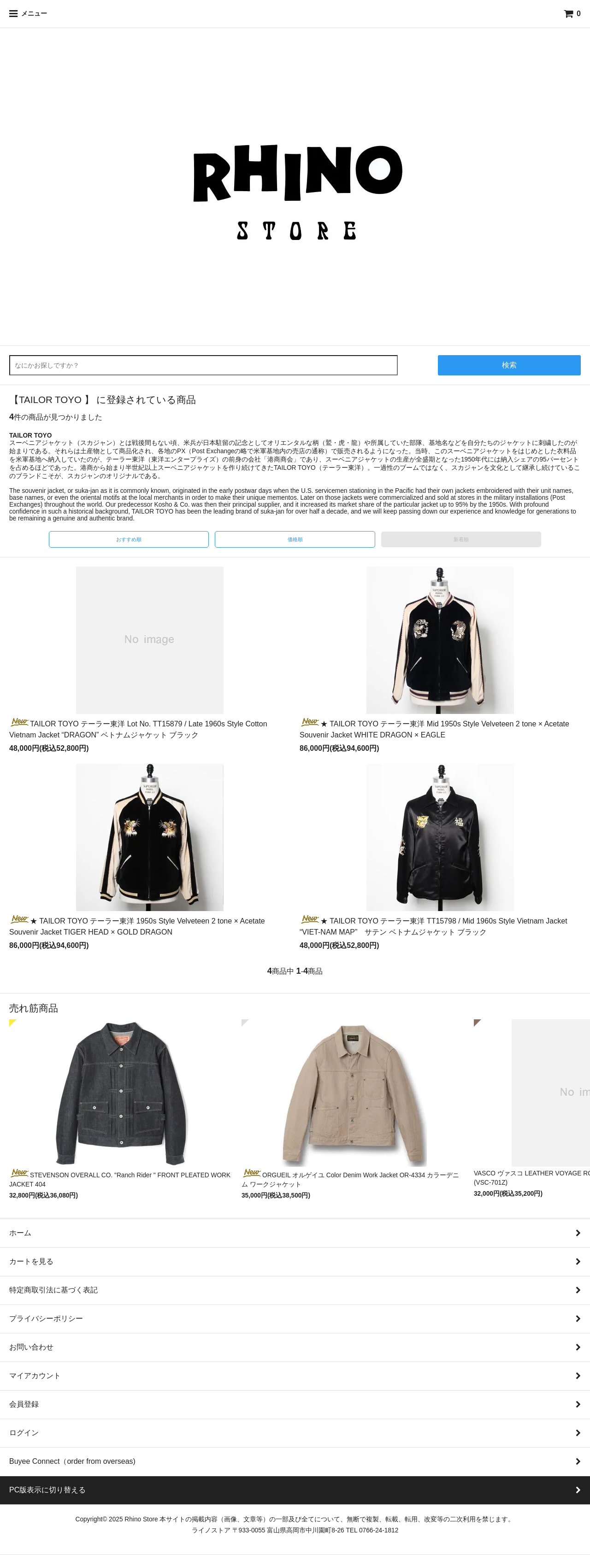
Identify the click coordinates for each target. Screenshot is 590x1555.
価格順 (295, 539)
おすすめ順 (129, 539)
